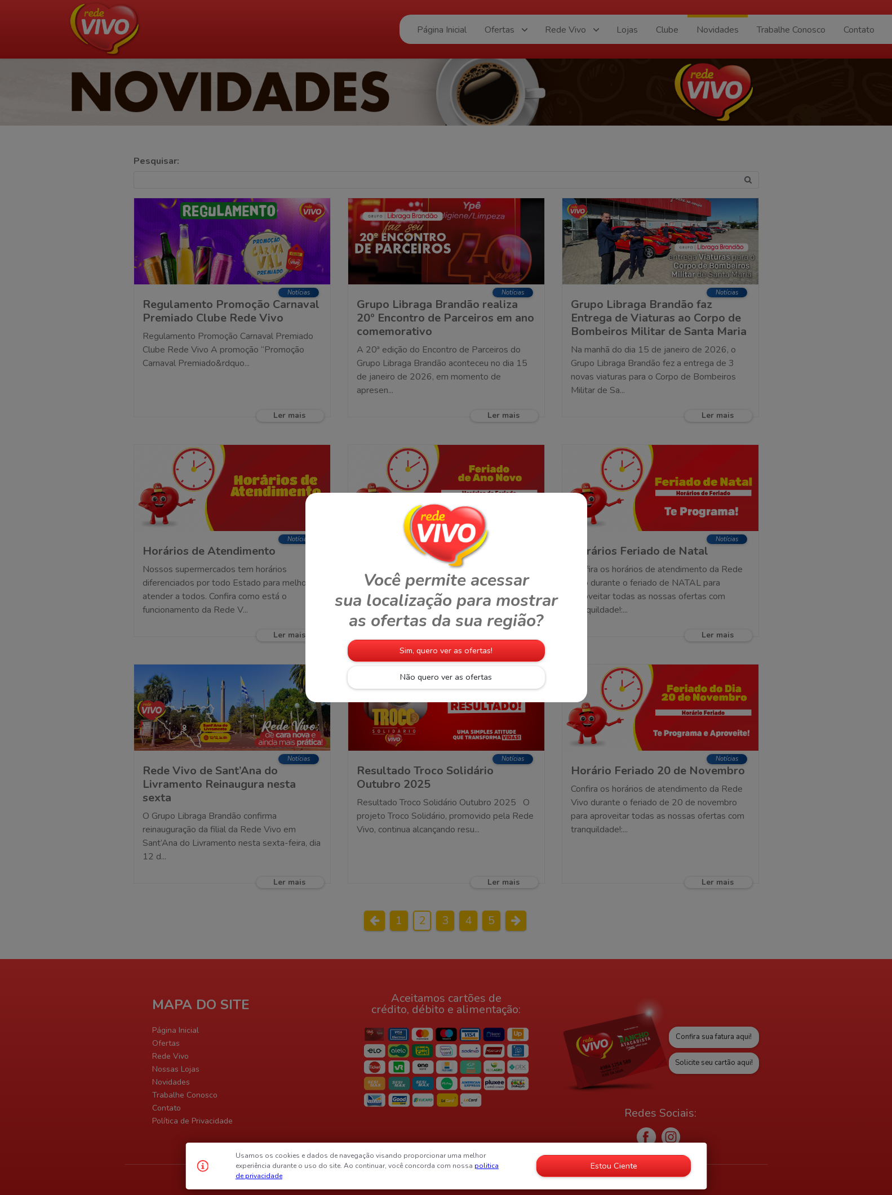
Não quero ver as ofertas (446, 677)
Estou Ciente (614, 1165)
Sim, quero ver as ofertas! (446, 650)
